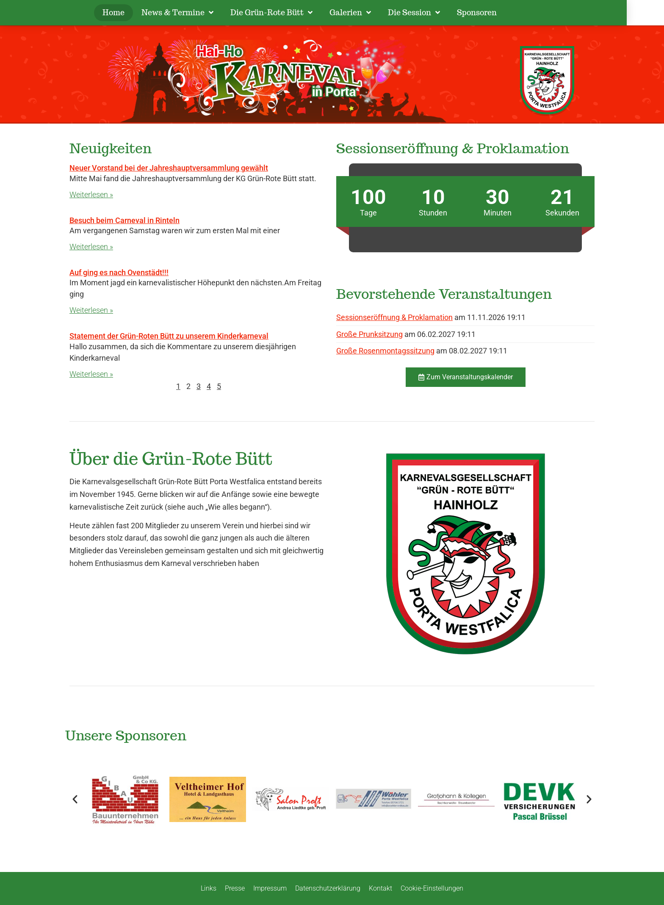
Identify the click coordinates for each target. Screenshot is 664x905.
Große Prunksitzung (369, 334)
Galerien (369, 13)
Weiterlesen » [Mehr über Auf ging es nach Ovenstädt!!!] (91, 310)
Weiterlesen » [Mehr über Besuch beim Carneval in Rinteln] (91, 246)
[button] (74, 799)
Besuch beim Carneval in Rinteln (124, 220)
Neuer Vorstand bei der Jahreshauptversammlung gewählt (168, 167)
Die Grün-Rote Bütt (290, 13)
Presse (235, 888)
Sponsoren (496, 12)
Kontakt (380, 888)
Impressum (270, 888)
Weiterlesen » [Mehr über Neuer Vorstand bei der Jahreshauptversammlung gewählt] (91, 194)
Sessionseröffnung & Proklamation (394, 317)
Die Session (433, 13)
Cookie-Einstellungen (432, 888)
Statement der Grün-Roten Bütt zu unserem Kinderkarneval (168, 335)
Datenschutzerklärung (327, 888)
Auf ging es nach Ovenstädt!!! (119, 272)
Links (208, 888)
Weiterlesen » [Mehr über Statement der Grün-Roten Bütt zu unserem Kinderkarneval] (91, 374)
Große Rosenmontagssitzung (385, 350)
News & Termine (196, 13)
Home (133, 12)
